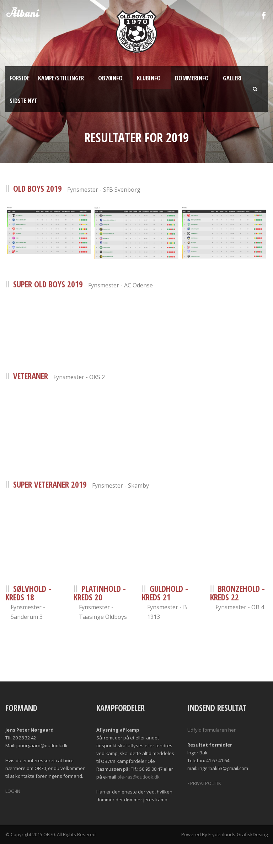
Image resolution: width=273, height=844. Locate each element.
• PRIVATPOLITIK (204, 783)
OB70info (110, 78)
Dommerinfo (192, 78)
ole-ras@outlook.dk (138, 777)
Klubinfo (149, 78)
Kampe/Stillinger (61, 78)
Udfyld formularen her (211, 730)
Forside (20, 78)
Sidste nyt (23, 101)
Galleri (232, 78)
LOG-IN (12, 791)
